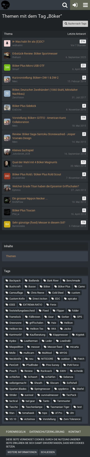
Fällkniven (34, 316)
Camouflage (16, 292)
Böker (47, 286)
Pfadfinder (32, 364)
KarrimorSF (15, 334)
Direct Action (40, 298)
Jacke (67, 328)
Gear (51, 316)
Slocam (54, 382)
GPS (79, 316)
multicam (28, 352)
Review (28, 370)
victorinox (29, 419)
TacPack (71, 395)
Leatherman (31, 340)
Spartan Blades (17, 388)
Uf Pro (58, 412)
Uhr (72, 412)
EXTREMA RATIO (32, 304)
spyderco (63, 388)
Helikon (68, 322)
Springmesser (42, 388)
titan (11, 412)
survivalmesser (49, 395)
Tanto (46, 400)
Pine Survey (52, 364)
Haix (53, 322)
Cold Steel (58, 292)
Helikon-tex (15, 328)
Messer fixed (55, 346)
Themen (11, 256)
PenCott (13, 364)
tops (44, 412)
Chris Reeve (37, 292)
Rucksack (46, 370)
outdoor (65, 358)
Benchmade (73, 280)
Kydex (12, 340)
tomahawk (28, 412)
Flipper (60, 310)
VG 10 (12, 419)
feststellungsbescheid (22, 310)
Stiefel (80, 388)
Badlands (34, 280)
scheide (78, 370)
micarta (74, 346)
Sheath (38, 382)
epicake (72, 298)
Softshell (72, 382)
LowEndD (65, 340)
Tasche (13, 406)
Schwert (32, 376)
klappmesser (60, 334)
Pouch (13, 370)
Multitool (47, 352)
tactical (13, 400)
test (79, 406)
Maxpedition (16, 346)
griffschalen (36, 322)
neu (31, 358)
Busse (32, 286)
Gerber (65, 316)
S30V (63, 370)
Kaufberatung (37, 334)
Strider (13, 395)
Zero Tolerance (72, 419)
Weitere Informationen (22, 452)
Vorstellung (49, 419)
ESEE (12, 304)
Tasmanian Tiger (59, 406)
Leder (49, 340)
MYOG (63, 352)
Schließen (48, 452)
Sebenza (68, 376)
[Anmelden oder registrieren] (75, 5)
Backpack (15, 280)
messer (35, 346)
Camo (81, 286)
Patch (81, 358)
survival (29, 395)
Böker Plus (64, 286)
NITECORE (47, 358)
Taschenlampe (34, 406)
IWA (53, 328)
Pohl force (73, 364)
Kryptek (80, 334)
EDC (57, 298)
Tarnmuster (63, 400)
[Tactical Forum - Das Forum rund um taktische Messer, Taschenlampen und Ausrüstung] (21, 5)
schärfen (50, 376)
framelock (15, 316)
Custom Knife (17, 298)
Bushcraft (15, 286)
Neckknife (15, 358)
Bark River (53, 280)
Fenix (53, 304)
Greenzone (15, 322)
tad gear (30, 400)
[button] (85, 5)
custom (75, 292)
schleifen (14, 376)
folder (75, 310)
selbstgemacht (17, 382)
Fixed (46, 310)
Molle (12, 352)
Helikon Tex (36, 328)
